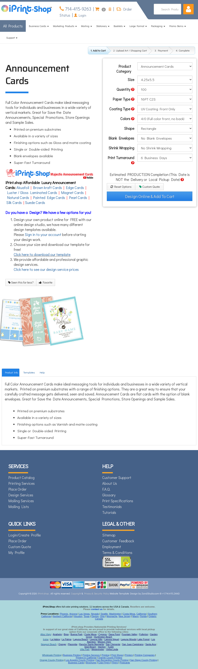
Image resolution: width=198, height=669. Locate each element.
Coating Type (121, 108)
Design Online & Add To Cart (149, 196)
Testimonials (112, 506)
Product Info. (11, 372)
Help (42, 372)
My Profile (16, 552)
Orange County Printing (52, 660)
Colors (127, 118)
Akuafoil (22, 187)
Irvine (46, 639)
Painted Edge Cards (49, 197)
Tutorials (109, 512)
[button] (188, 9)
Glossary (109, 494)
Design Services (20, 494)
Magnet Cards (72, 192)
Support (11, 37)
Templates (29, 372)
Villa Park (85, 649)
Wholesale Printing (51, 655)
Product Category (123, 69)
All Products (13, 25)
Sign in (30, 234)
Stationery (102, 26)
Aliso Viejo (45, 634)
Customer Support (116, 477)
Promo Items (177, 26)
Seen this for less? (21, 282)
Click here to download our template (42, 254)
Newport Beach (49, 644)
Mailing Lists (18, 506)
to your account (48, 234)
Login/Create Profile (24, 535)
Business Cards (39, 26)
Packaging (158, 26)
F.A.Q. (106, 489)
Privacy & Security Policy (97, 593)
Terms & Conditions (117, 552)
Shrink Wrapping (121, 147)
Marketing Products (65, 26)
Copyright (76, 593)
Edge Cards (75, 187)
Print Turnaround (121, 160)
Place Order (17, 489)
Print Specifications (117, 500)
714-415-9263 (77, 9)
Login (80, 15)
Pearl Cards (78, 197)
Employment (111, 546)
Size (131, 79)
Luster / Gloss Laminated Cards (32, 192)
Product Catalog (21, 477)
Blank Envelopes (121, 138)
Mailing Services (21, 500)
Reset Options (121, 187)
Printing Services (21, 483)
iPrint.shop (43, 593)
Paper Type (123, 99)
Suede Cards (35, 202)
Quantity (125, 89)
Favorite (45, 282)
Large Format (138, 26)
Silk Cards (14, 202)
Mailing (86, 26)
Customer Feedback (118, 540)
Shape (129, 128)
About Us (109, 483)
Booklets (119, 26)
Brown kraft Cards (47, 187)
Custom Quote (149, 187)
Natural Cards (18, 197)
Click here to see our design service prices (46, 269)
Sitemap (109, 535)
